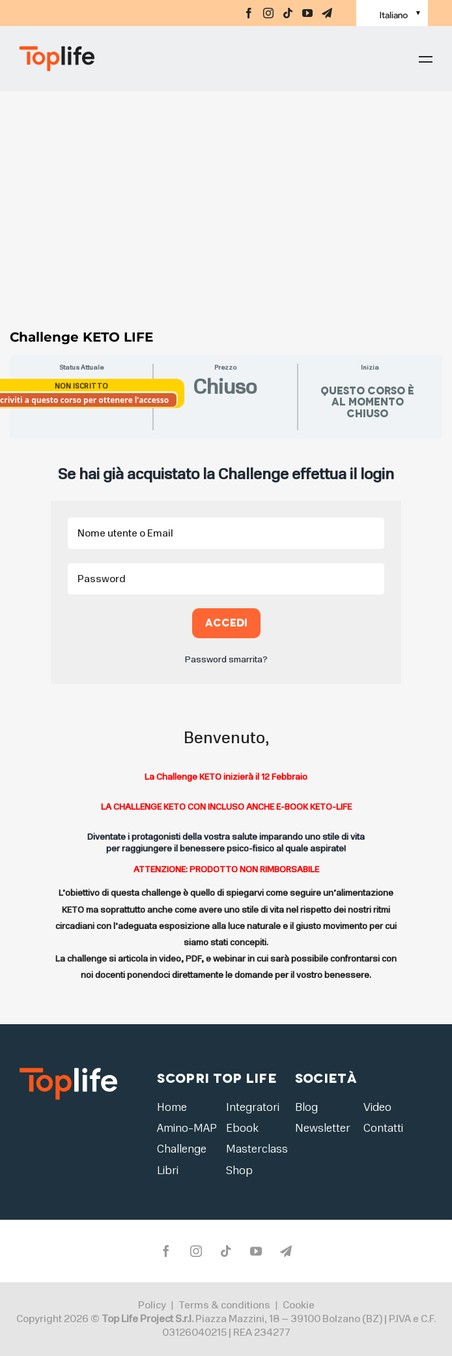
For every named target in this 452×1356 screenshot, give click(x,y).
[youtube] (307, 13)
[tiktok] (288, 13)
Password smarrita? (226, 659)
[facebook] (249, 13)
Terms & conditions (224, 1305)
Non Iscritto (81, 386)
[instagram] (268, 13)
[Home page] (92, 58)
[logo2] (68, 1067)
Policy (152, 1305)
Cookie (299, 1305)
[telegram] (327, 13)
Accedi (226, 623)
